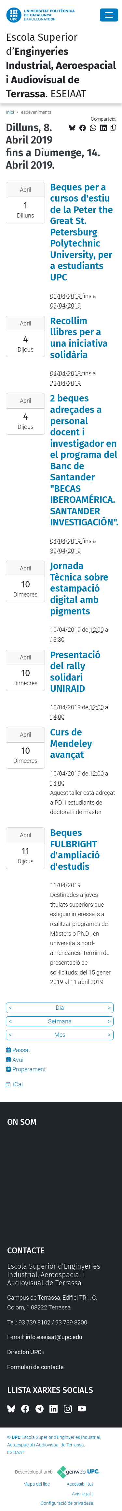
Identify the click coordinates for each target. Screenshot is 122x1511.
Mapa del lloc (36, 1484)
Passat (21, 1050)
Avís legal (81, 1493)
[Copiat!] (113, 128)
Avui (17, 1059)
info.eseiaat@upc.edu (54, 1337)
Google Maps (61, 1183)
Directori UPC (24, 1352)
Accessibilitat (80, 1484)
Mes (59, 1034)
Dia (60, 1007)
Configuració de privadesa (67, 1503)
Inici (10, 112)
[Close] (109, 15)
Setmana (60, 1021)
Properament (29, 1069)
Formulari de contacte (35, 1367)
